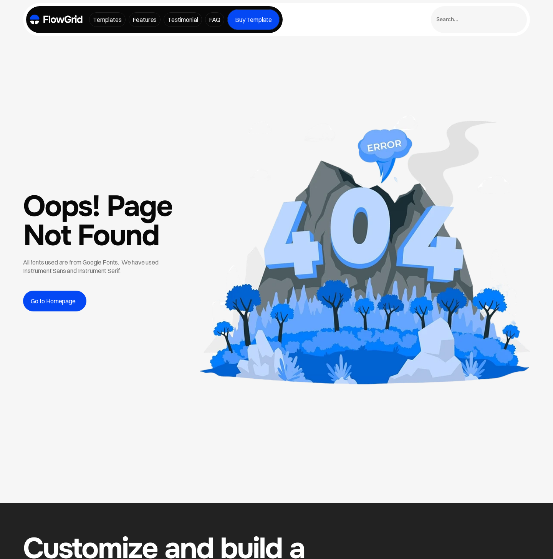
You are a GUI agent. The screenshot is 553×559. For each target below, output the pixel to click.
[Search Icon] (479, 19)
